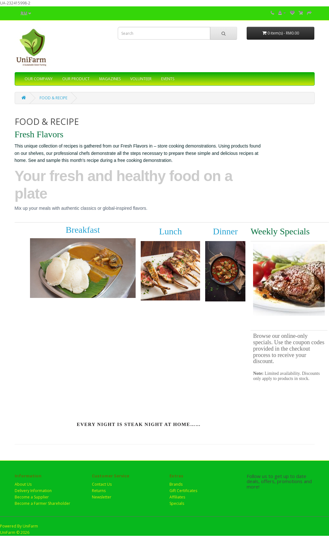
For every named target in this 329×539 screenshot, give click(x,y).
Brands (176, 484)
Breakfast (83, 230)
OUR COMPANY (39, 78)
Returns (99, 490)
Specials (176, 503)
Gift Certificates (183, 490)
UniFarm (30, 526)
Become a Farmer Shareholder (42, 503)
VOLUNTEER (141, 78)
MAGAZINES (110, 78)
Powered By (11, 526)
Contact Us (102, 484)
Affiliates (177, 497)
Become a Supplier (32, 497)
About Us (23, 484)
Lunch (170, 231)
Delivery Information (33, 490)
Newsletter (101, 497)
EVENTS (167, 78)
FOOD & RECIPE (53, 98)
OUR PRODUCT (76, 78)
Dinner (225, 231)
